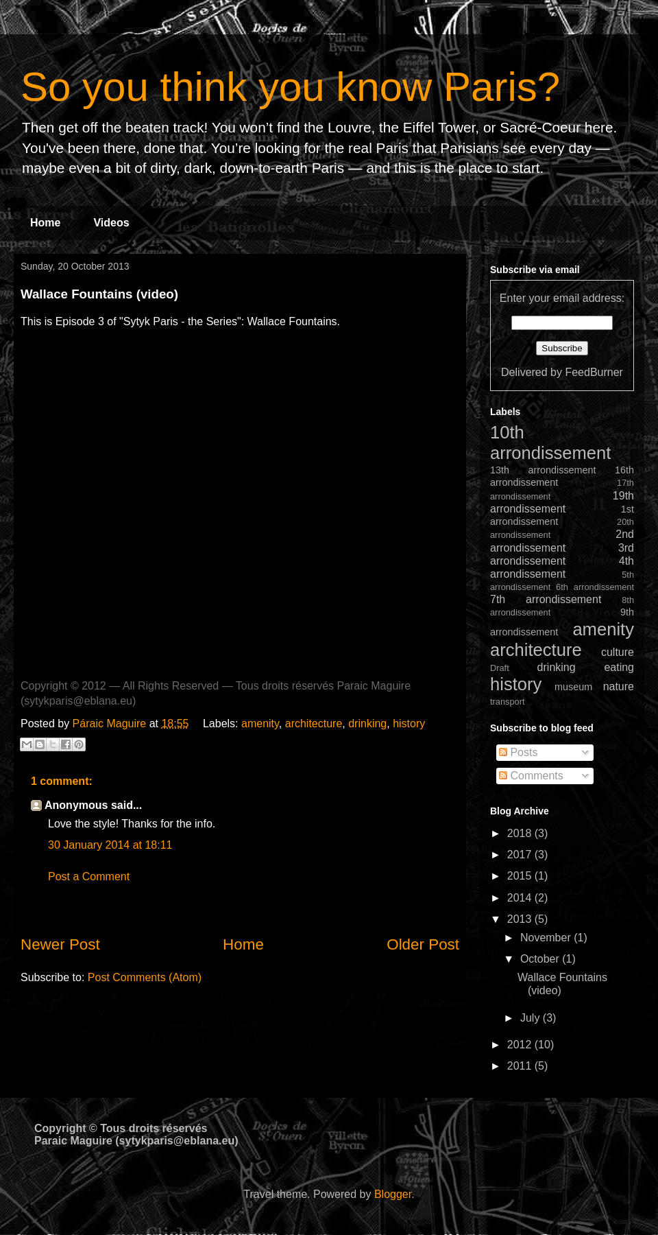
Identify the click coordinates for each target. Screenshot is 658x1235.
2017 (521, 854)
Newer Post (60, 944)
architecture (314, 723)
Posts (518, 752)
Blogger (392, 1194)
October (541, 959)
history (409, 723)
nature (618, 686)
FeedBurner (594, 372)
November (547, 937)
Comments (531, 775)
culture (617, 652)
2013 (521, 919)
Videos (111, 222)
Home (45, 222)
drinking (367, 723)
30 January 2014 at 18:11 (110, 845)
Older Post (423, 944)
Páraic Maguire (111, 723)
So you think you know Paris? (290, 87)
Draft (499, 668)
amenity (260, 723)
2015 (521, 876)
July (531, 1018)
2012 (521, 1044)
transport (507, 701)
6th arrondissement (595, 587)
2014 (521, 898)
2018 (521, 833)
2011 (521, 1066)
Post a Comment (89, 876)
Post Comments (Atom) (145, 977)
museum (573, 686)
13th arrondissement (543, 469)
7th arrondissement (545, 599)
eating (619, 667)
